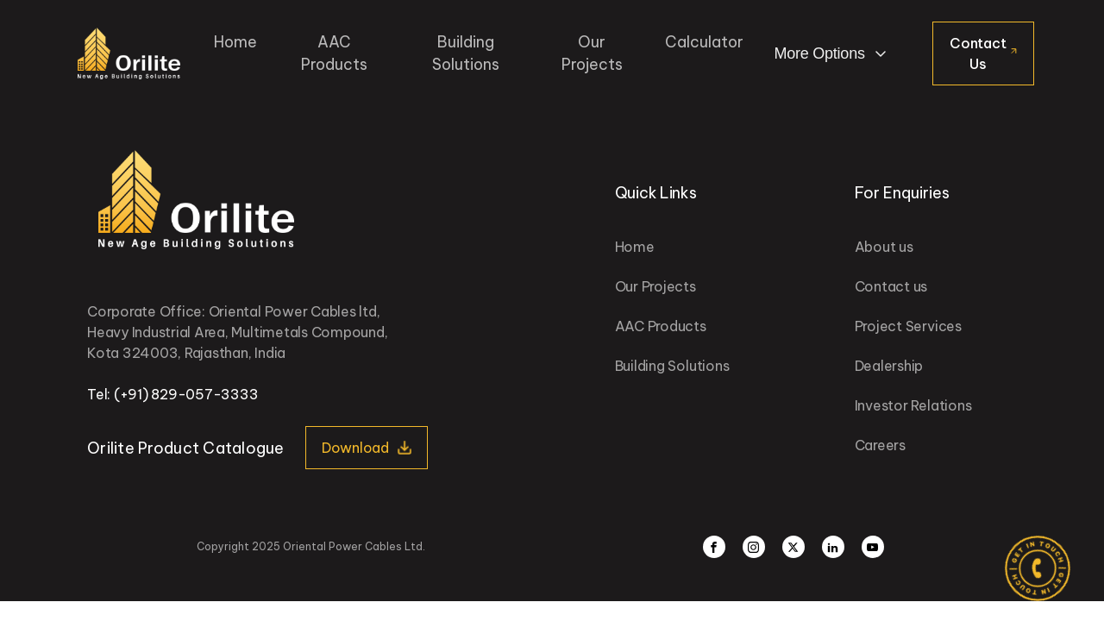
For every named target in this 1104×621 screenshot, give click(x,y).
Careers (880, 445)
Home (235, 42)
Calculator (704, 42)
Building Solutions (465, 53)
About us (884, 246)
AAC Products (334, 53)
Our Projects (592, 53)
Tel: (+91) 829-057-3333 (172, 394)
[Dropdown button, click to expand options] (833, 53)
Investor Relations (913, 405)
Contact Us (978, 53)
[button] (366, 447)
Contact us (891, 286)
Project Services (908, 326)
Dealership (889, 365)
